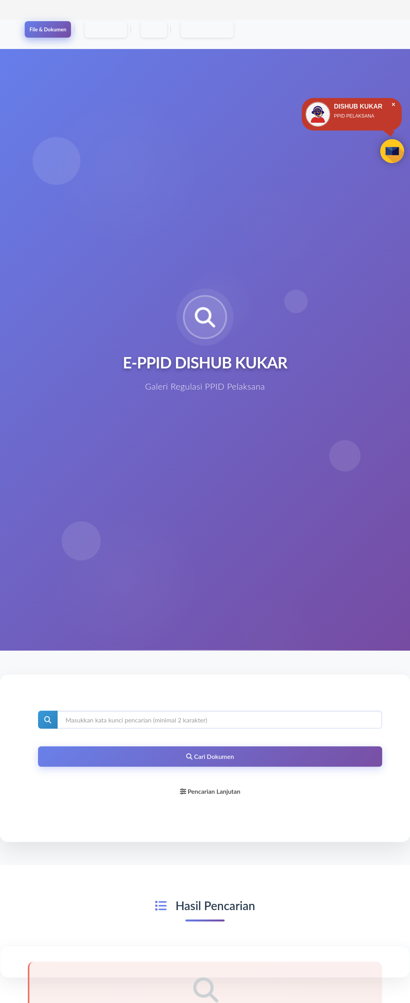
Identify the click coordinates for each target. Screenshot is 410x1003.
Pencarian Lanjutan (210, 795)
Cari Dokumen (132, 30)
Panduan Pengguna (263, 30)
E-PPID (194, 30)
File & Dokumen (56, 30)
